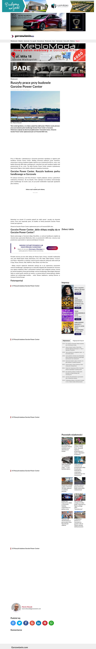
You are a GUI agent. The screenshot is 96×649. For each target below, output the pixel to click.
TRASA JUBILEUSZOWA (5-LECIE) (79, 313)
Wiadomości (14, 41)
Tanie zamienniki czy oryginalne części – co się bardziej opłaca (75, 353)
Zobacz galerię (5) (52, 118)
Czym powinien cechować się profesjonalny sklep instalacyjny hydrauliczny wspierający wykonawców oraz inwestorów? (75, 357)
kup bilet (78, 293)
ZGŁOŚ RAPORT (52, 248)
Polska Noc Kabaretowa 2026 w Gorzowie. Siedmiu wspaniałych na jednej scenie (75, 369)
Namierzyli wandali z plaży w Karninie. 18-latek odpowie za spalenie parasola (75, 361)
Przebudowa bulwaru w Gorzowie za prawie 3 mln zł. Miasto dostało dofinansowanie (75, 381)
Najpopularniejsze (78, 340)
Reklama (72, 41)
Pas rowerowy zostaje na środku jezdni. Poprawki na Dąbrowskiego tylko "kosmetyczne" (74, 373)
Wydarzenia (48, 41)
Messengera (32, 249)
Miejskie (20, 41)
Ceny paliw (66, 41)
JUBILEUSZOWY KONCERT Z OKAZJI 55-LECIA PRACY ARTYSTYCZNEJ (79, 326)
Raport (78, 41)
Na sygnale (33, 41)
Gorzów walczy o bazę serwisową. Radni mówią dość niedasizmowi (74, 365)
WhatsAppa (39, 249)
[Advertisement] (35, 145)
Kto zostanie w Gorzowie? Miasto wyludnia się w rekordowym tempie (75, 344)
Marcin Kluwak (27, 607)
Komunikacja (40, 41)
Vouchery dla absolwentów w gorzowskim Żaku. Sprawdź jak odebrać (74, 377)
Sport (53, 41)
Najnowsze (66, 340)
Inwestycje (27, 41)
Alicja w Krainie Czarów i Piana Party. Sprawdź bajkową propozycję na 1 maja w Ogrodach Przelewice (74, 349)
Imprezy (65, 283)
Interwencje (59, 41)
